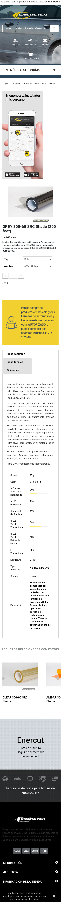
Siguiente (57, 678)
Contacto (45, 42)
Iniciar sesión (30, 42)
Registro (16, 42)
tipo (7, 259)
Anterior (3, 678)
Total (30, 59)
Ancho (8, 266)
